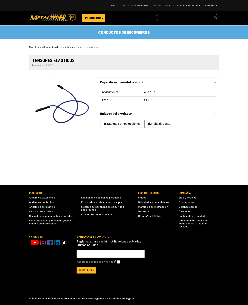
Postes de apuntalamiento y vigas (101, 202)
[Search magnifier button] (215, 17)
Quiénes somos (188, 206)
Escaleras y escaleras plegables (101, 197)
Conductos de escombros (96, 214)
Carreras (184, 211)
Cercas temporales (41, 211)
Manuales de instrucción (153, 206)
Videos (142, 197)
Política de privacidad (192, 215)
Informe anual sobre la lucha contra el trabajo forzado (193, 223)
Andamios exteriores (42, 197)
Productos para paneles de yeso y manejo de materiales (50, 222)
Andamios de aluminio (42, 206)
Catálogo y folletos (135, 5)
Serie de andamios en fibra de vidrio (51, 215)
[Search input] (185, 17)
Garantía (143, 211)
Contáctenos (162, 5)
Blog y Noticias (187, 197)
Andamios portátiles (41, 202)
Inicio (113, 5)
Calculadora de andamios (153, 202)
